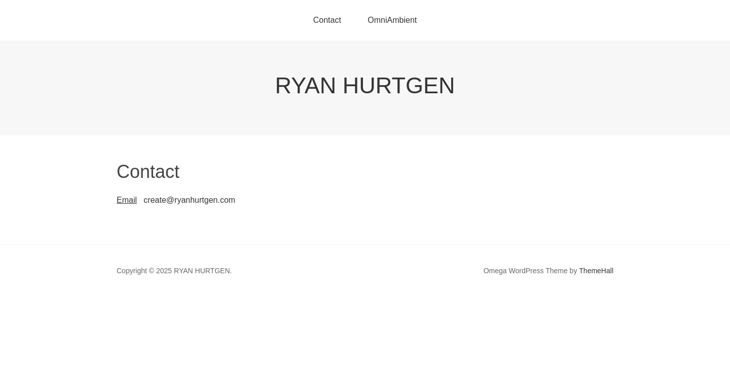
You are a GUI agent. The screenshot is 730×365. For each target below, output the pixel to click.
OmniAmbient (392, 20)
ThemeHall (596, 271)
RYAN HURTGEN (365, 85)
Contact (327, 20)
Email (127, 200)
